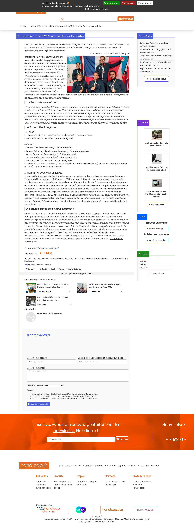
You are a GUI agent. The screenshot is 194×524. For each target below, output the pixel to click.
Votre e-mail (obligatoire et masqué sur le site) (101, 357)
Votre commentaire (37, 367)
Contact (78, 465)
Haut (147, 519)
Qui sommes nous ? (150, 465)
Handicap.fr (109, 519)
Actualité (43, 269)
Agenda (143, 261)
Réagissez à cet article (40, 264)
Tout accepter (111, 3)
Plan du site (65, 465)
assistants (92, 396)
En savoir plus (156, 273)
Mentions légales (117, 465)
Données (133, 465)
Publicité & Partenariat (95, 465)
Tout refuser (128, 3)
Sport (53, 269)
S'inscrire (122, 439)
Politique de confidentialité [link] (97, 9)
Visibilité (31, 385)
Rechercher (126, 19)
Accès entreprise (156, 240)
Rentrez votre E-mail (36, 439)
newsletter (64, 431)
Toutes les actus (156, 78)
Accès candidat (155, 228)
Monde (61, 269)
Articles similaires (74, 269)
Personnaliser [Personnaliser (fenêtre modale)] (145, 3)
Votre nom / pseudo (37, 357)
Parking (143, 264)
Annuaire (143, 267)
